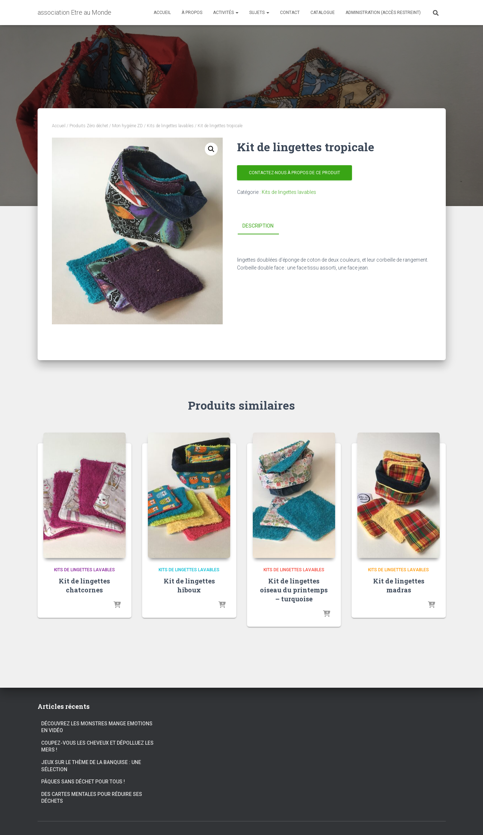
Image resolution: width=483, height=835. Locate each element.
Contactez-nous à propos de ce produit (294, 172)
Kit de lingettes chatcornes (84, 585)
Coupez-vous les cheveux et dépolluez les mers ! (97, 746)
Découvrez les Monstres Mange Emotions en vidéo (97, 727)
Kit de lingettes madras (398, 585)
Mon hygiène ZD (127, 125)
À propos (192, 12)
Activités (225, 12)
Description (258, 226)
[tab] (263, 226)
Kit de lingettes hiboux (189, 585)
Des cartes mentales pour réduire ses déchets (91, 797)
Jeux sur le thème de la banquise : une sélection (91, 765)
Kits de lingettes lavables (170, 125)
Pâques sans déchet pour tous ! (83, 781)
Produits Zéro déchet (88, 125)
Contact (290, 12)
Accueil (162, 12)
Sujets (259, 12)
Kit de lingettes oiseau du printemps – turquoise (294, 590)
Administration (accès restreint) (383, 12)
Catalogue (322, 12)
